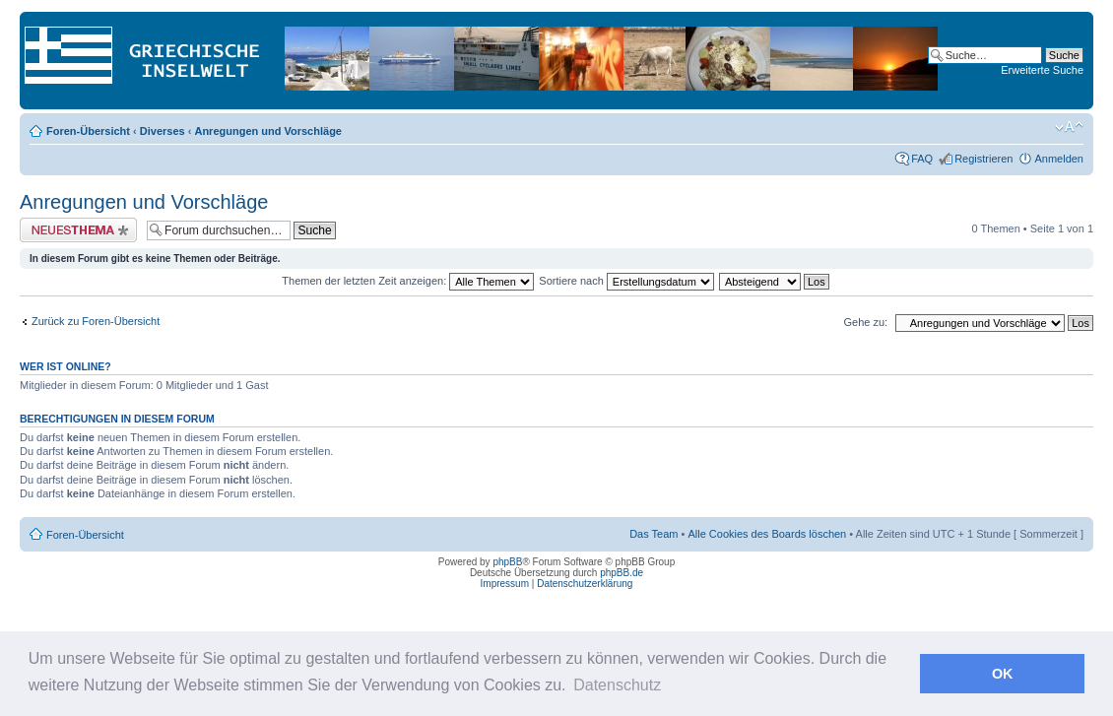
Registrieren (983, 158)
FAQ (922, 158)
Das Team (653, 534)
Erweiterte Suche (1042, 70)
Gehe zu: (865, 322)
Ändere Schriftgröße (1069, 127)
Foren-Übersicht (88, 131)
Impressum (505, 583)
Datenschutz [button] (617, 685)
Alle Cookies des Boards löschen (766, 534)
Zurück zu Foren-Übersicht (96, 321)
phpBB (507, 561)
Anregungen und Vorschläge (268, 131)
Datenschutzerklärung (584, 583)
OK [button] (1003, 674)
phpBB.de (621, 572)
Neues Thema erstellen (78, 230)
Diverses (162, 131)
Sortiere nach (626, 281)
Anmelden (1058, 158)
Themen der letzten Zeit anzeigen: (408, 281)
